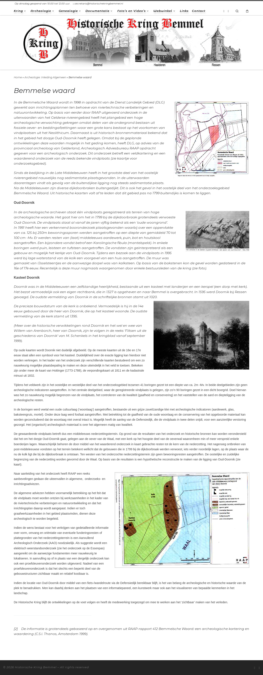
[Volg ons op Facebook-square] (228, 11)
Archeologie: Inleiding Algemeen (45, 77)
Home (18, 77)
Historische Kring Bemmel (36, 667)
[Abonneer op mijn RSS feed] (223, 11)
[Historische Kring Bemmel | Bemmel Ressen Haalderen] (131, 42)
